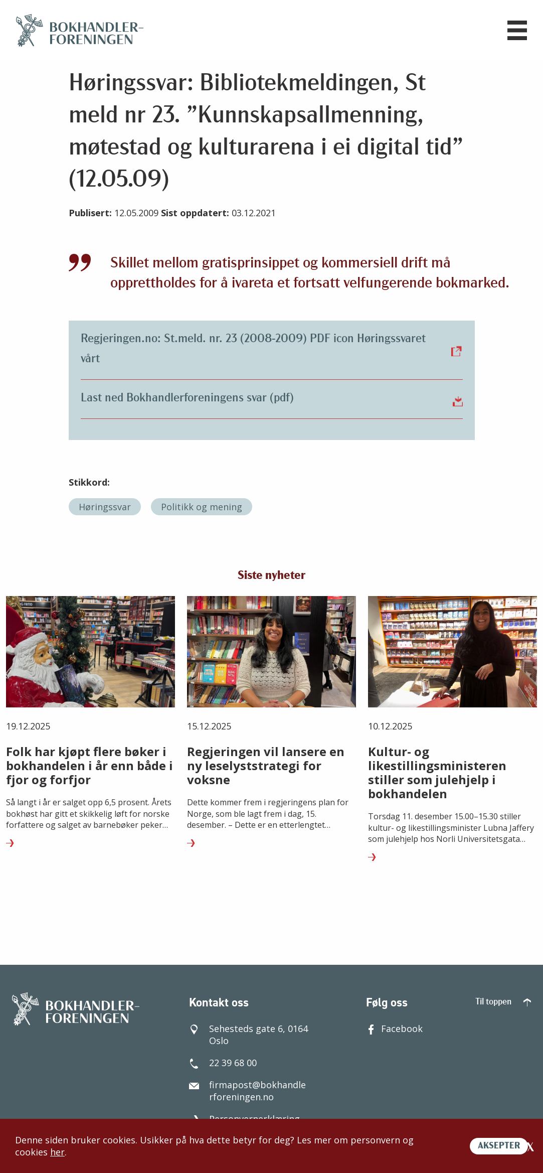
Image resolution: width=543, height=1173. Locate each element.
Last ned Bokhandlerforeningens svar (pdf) (272, 398)
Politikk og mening (201, 507)
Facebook (394, 1028)
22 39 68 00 (223, 1063)
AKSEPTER (499, 1146)
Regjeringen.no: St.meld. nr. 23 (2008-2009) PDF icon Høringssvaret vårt (272, 349)
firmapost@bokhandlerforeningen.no (247, 1091)
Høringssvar (105, 507)
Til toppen (503, 1002)
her (57, 1152)
